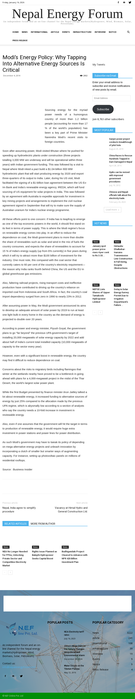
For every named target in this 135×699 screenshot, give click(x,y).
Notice (112, 32)
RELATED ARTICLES (16, 523)
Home (15, 32)
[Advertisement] (45, 98)
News (25, 32)
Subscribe (103, 109)
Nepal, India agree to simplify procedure (19, 509)
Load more (112, 209)
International (39, 32)
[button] (128, 32)
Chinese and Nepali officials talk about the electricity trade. (120, 195)
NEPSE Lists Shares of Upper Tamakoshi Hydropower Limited (101, 295)
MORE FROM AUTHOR (43, 523)
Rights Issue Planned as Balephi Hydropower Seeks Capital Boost (44, 555)
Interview (100, 32)
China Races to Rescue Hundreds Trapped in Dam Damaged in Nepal (120, 158)
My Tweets (98, 64)
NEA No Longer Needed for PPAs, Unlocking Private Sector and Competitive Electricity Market (15, 558)
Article (55, 32)
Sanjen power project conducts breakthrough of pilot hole (120, 142)
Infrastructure (82, 32)
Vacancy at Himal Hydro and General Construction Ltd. (71, 509)
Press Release (19, 40)
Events (66, 32)
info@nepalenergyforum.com (19, 667)
